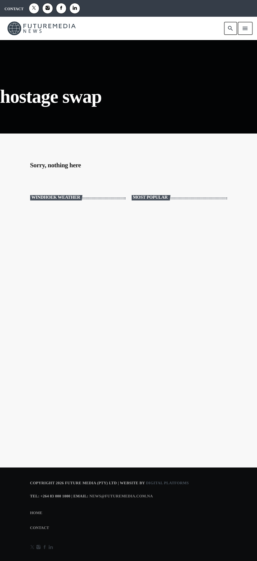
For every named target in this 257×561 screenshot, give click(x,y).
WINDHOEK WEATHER (78, 229)
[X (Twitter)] (34, 8)
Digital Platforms (167, 483)
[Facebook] (61, 8)
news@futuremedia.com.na (121, 496)
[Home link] (41, 28)
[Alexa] (75, 8)
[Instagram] (47, 8)
